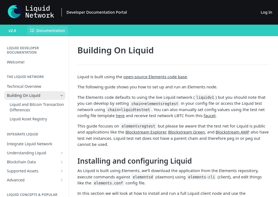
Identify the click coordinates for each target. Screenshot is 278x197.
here (120, 115)
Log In (266, 12)
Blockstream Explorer (145, 132)
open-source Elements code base (155, 76)
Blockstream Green (186, 132)
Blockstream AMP (232, 132)
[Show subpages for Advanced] (62, 180)
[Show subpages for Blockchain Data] (62, 162)
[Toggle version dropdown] (15, 30)
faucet (210, 115)
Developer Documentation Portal (96, 12)
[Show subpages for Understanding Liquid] (62, 153)
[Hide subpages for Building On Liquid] (62, 95)
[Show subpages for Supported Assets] (62, 171)
